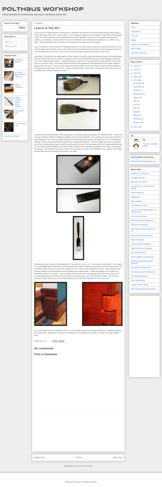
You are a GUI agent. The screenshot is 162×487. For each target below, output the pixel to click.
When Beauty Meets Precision (143, 289)
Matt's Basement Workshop (142, 220)
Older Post (118, 457)
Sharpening (135, 31)
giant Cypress (136, 201)
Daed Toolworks (137, 193)
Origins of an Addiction (140, 44)
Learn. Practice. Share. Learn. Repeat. (18, 101)
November (137, 87)
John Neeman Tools (139, 205)
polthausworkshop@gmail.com (143, 161)
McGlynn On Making (139, 225)
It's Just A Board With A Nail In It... (20, 74)
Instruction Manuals (139, 53)
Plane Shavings (137, 240)
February (137, 119)
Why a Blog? (136, 49)
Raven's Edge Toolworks (141, 244)
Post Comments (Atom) (83, 466)
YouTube (134, 36)
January (136, 122)
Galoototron (135, 197)
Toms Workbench (138, 280)
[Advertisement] (78, 433)
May (135, 108)
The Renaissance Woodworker (143, 272)
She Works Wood (138, 253)
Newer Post (39, 457)
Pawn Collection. (19, 86)
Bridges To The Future (140, 173)
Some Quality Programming (142, 257)
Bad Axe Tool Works (139, 182)
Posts (9, 42)
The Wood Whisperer (139, 276)
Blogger (94, 482)
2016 (136, 66)
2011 (136, 127)
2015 (136, 69)
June (135, 105)
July (135, 101)
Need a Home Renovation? (142, 236)
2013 (136, 77)
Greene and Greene (88, 264)
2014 (136, 73)
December (137, 83)
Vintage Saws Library (139, 285)
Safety (133, 40)
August (136, 97)
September (138, 94)
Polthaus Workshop (43, 9)
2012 (136, 80)
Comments (11, 46)
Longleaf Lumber (138, 178)
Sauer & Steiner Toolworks (141, 248)
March (136, 115)
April (135, 112)
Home (79, 457)
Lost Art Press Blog (138, 216)
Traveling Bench (18, 61)
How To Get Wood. (11, 136)
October (136, 90)
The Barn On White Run (140, 268)
